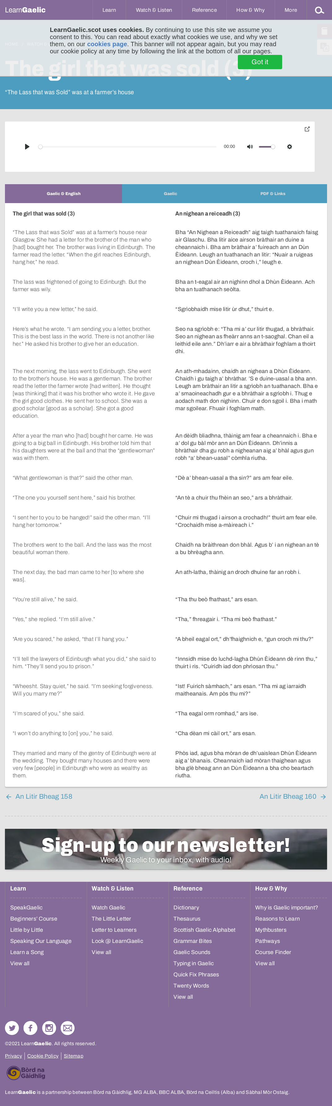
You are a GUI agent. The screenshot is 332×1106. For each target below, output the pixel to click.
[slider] (127, 147)
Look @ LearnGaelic (117, 941)
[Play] (27, 146)
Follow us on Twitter (12, 1028)
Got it (260, 62)
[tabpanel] (166, 495)
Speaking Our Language (41, 941)
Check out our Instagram (49, 1028)
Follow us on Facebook (30, 1028)
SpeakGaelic (26, 907)
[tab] (63, 193)
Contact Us (68, 1028)
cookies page (107, 44)
